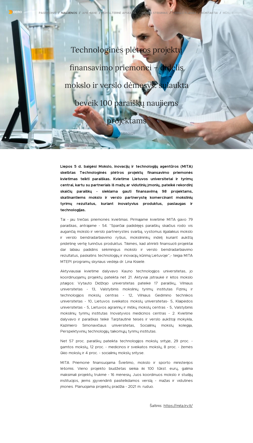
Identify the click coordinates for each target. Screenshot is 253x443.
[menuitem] (48, 13)
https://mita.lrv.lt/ (178, 405)
